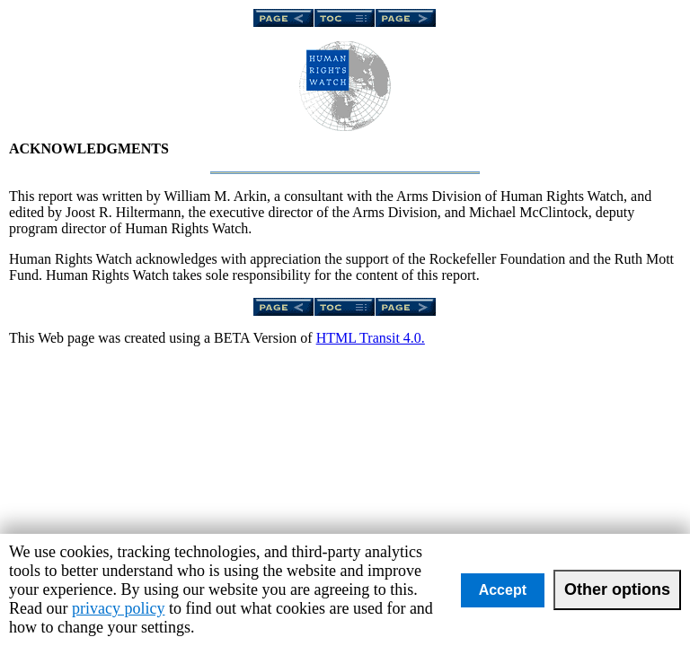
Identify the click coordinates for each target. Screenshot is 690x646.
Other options (617, 589)
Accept (502, 590)
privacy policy (118, 608)
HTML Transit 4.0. (370, 337)
